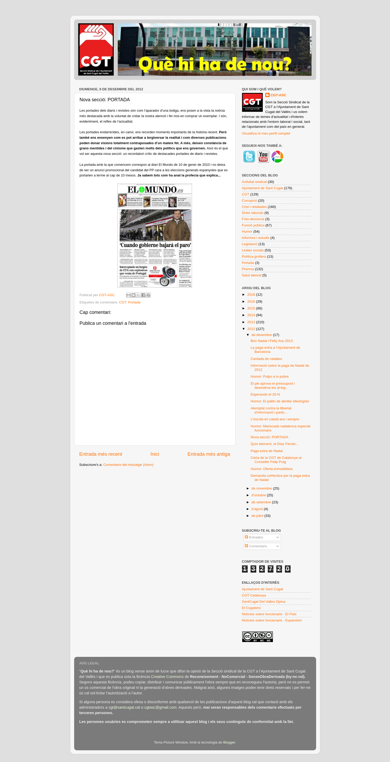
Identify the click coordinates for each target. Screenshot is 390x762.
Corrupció (249, 200)
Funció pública (253, 225)
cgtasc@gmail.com (160, 707)
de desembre (262, 335)
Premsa (248, 269)
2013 (251, 322)
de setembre (262, 502)
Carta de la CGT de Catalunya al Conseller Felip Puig (276, 460)
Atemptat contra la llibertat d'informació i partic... (271, 410)
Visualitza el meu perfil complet (266, 133)
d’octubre (259, 495)
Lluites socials (253, 250)
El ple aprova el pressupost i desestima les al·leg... (273, 386)
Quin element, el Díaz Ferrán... (275, 444)
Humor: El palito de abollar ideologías (280, 401)
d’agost (258, 509)
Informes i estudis (256, 238)
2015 (251, 308)
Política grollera (254, 256)
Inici (154, 454)
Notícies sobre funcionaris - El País (269, 614)
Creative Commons (167, 677)
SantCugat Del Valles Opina (263, 602)
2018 (251, 294)
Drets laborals (253, 213)
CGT (122, 302)
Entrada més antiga (209, 454)
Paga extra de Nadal (267, 451)
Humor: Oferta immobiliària (271, 469)
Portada (134, 302)
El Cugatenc (251, 608)
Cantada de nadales (266, 359)
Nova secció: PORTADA (269, 437)
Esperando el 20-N (265, 394)
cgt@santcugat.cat (124, 707)
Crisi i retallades (254, 207)
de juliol (258, 516)
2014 (251, 315)
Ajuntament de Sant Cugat (262, 188)
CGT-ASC (278, 95)
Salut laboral (251, 275)
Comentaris (256, 546)
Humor (247, 231)
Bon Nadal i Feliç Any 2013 (272, 341)
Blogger (229, 742)
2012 (251, 329)
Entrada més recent (100, 454)
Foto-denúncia (253, 219)
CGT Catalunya (254, 595)
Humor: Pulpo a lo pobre (270, 376)
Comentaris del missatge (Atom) (128, 465)
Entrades (254, 537)
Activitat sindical (254, 182)
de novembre (262, 488)
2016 (251, 301)
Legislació (250, 244)
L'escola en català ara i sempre (275, 419)
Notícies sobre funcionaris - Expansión (272, 620)
